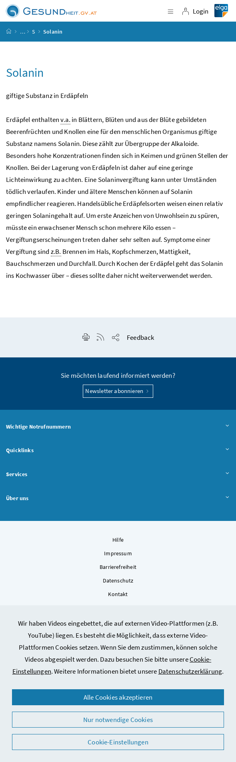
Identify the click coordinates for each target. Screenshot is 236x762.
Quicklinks (118, 451)
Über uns (118, 499)
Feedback (140, 337)
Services (118, 475)
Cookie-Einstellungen (118, 742)
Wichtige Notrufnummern (118, 427)
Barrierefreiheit (118, 567)
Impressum (118, 553)
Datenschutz (118, 580)
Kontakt (118, 594)
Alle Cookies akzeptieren (118, 697)
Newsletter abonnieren (117, 391)
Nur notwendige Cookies (118, 719)
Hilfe (118, 539)
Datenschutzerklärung (190, 671)
